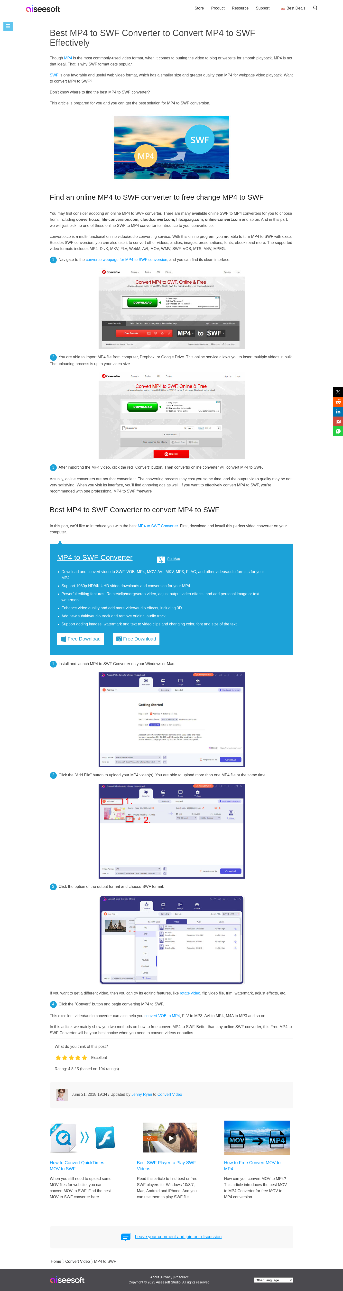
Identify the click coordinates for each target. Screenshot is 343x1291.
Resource (240, 8)
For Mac (173, 559)
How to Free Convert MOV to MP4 (252, 1165)
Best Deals (296, 8)
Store (199, 8)
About (154, 1277)
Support (262, 8)
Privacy (166, 1277)
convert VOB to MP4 (162, 1016)
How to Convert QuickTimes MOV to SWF (77, 1165)
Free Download (84, 638)
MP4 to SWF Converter (158, 526)
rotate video (190, 993)
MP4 (68, 58)
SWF (54, 75)
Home (56, 1261)
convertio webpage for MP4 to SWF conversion (126, 260)
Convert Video (170, 1094)
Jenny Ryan (141, 1094)
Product (217, 8)
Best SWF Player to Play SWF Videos (166, 1165)
